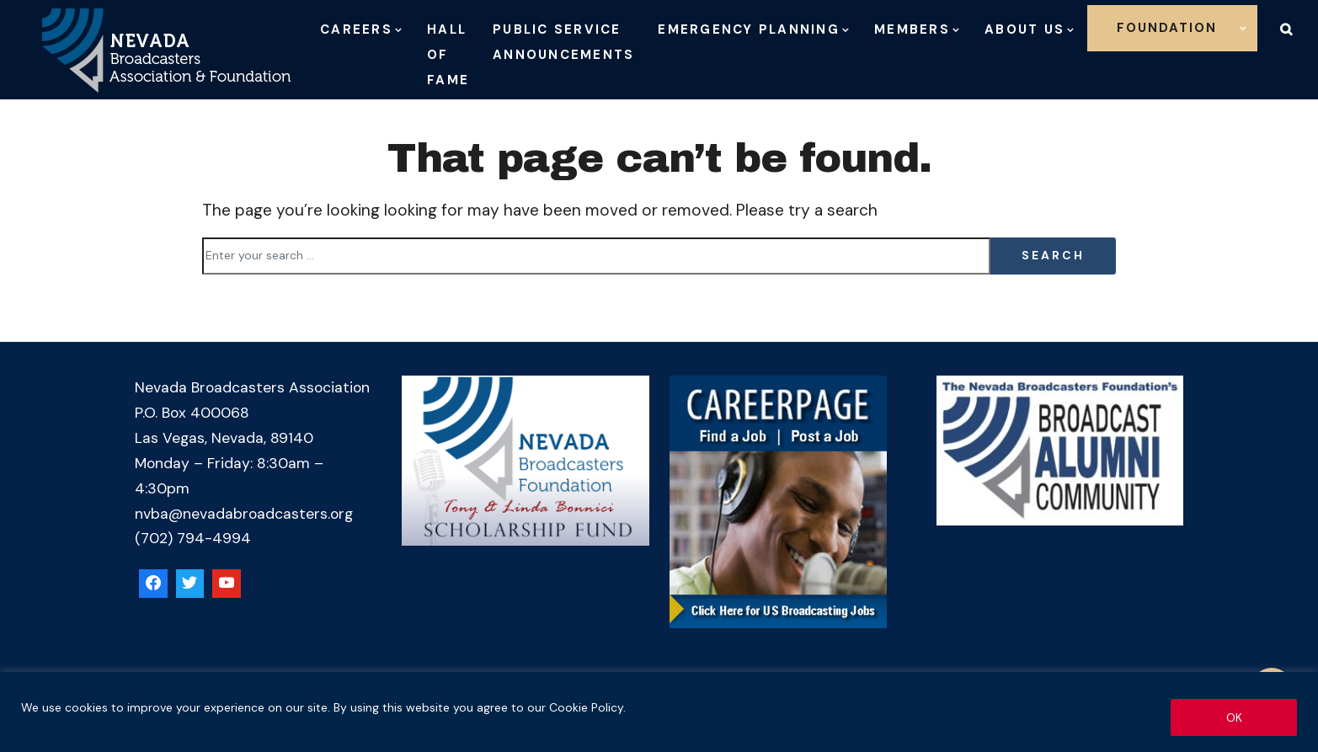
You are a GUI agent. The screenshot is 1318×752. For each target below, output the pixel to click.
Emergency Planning (749, 29)
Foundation (1167, 27)
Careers (356, 29)
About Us (1024, 29)
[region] (659, 712)
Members (912, 29)
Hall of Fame (448, 54)
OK (1234, 717)
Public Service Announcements (563, 42)
